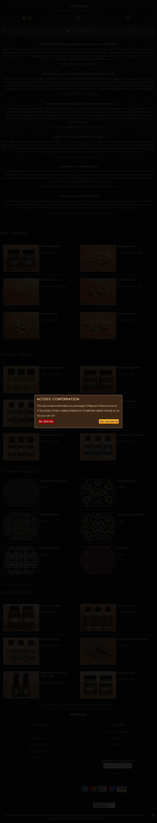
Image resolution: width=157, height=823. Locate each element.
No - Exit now (46, 421)
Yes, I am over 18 (109, 421)
